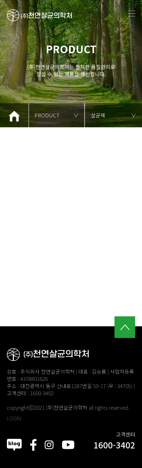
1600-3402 (114, 445)
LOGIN (14, 418)
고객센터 (125, 434)
